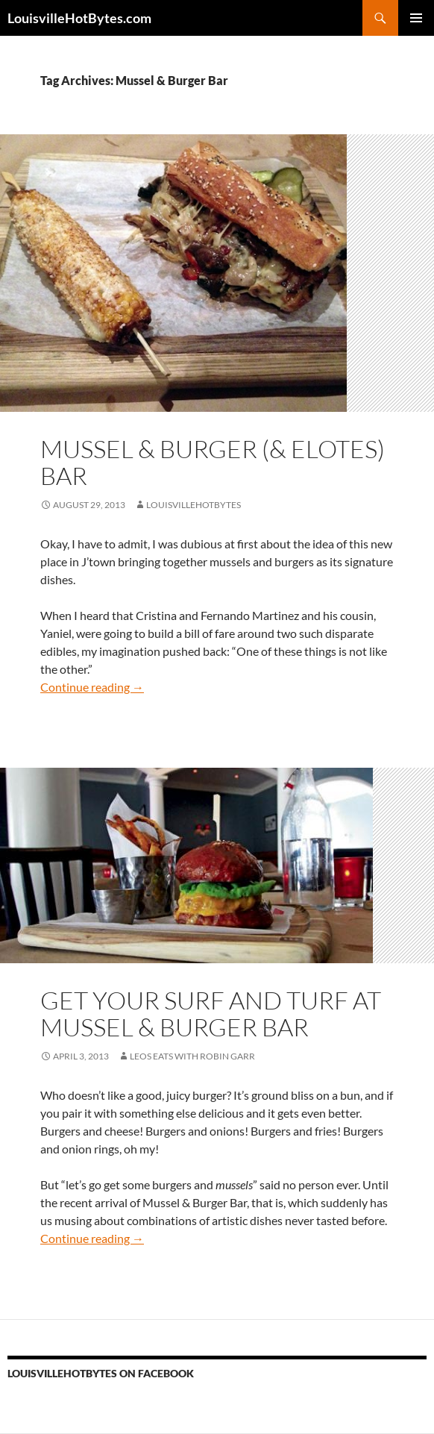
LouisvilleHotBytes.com (79, 18)
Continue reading (92, 687)
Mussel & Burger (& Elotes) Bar (212, 462)
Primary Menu (416, 18)
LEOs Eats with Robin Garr (192, 1056)
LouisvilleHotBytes (193, 504)
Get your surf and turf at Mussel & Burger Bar (210, 1013)
